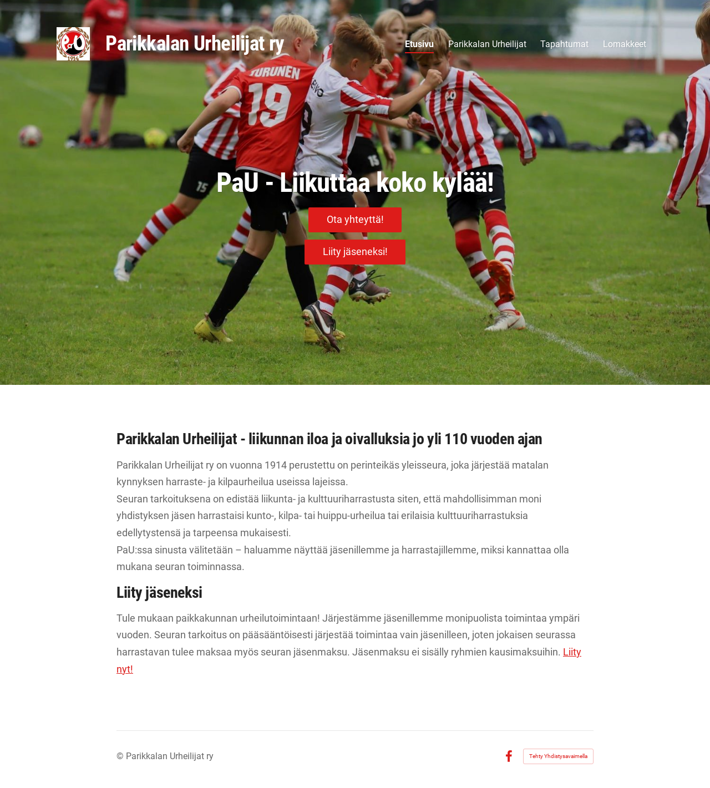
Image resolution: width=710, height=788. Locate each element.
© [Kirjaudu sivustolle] (121, 756)
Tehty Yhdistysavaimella (558, 756)
